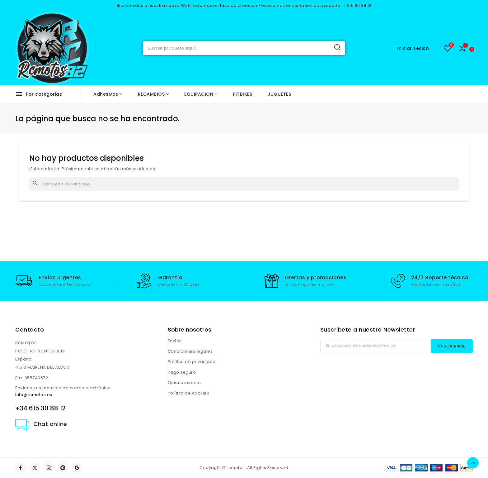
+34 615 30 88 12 (40, 408)
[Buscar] (244, 184)
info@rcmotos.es (33, 395)
